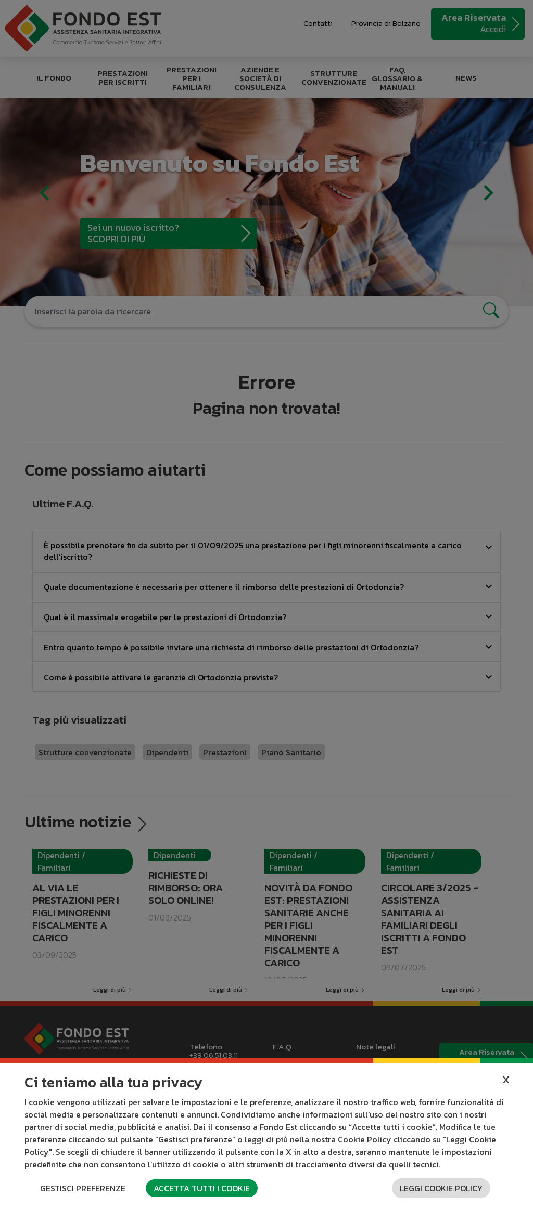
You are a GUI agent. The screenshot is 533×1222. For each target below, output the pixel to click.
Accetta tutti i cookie (202, 1188)
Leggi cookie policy (441, 1188)
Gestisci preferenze (82, 1188)
